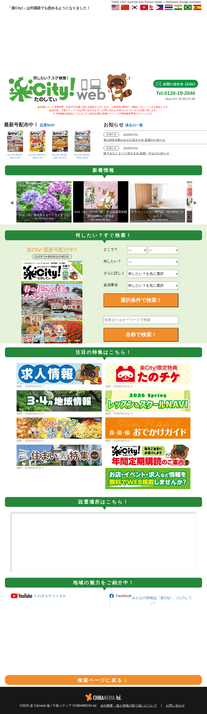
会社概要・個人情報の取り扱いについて (128, 705)
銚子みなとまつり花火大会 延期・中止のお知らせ (136, 153)
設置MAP (47, 125)
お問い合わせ (175, 705)
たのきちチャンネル (50, 596)
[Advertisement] (103, 40)
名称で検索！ (141, 335)
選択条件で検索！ (141, 300)
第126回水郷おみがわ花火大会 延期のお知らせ (134, 140)
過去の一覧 (134, 125)
